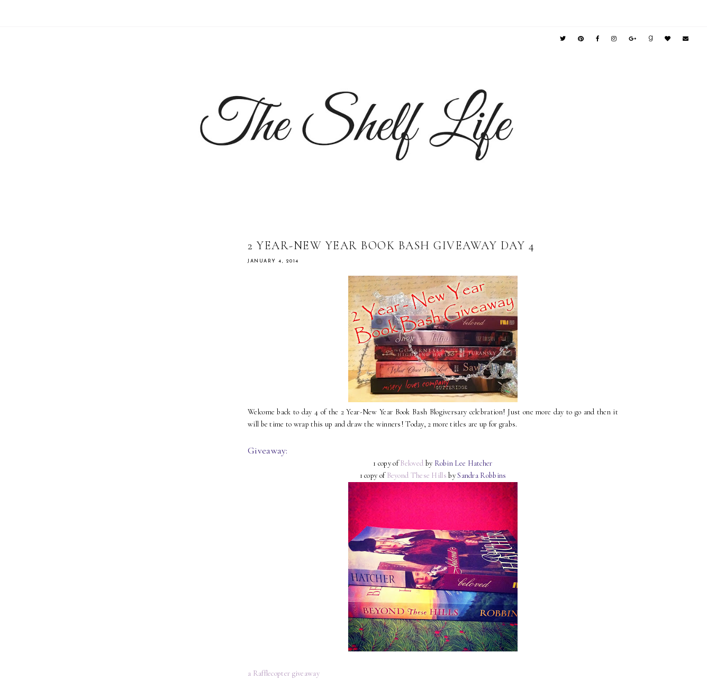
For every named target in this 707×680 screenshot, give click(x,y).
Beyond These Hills (417, 475)
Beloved (411, 463)
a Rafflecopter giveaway (284, 673)
